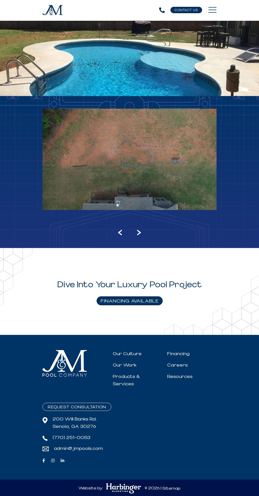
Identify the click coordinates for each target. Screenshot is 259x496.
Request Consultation (77, 407)
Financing (178, 354)
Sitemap (171, 488)
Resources (179, 376)
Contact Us (186, 10)
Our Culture (127, 354)
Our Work (125, 365)
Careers (177, 365)
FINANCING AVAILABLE (130, 301)
